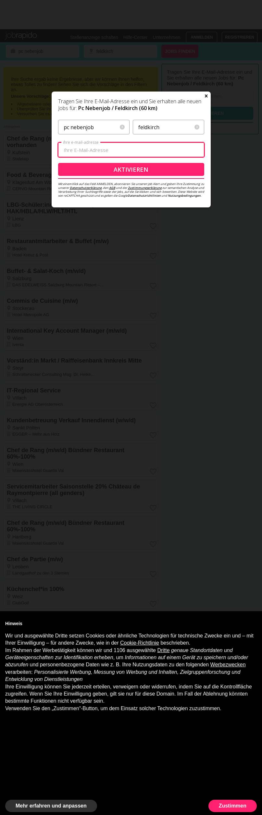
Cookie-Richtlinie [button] (139, 643)
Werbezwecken (228, 664)
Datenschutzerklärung (86, 188)
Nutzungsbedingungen (184, 195)
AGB (112, 188)
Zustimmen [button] (232, 806)
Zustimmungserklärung (145, 188)
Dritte (163, 650)
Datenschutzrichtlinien (144, 195)
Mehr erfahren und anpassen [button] (51, 806)
